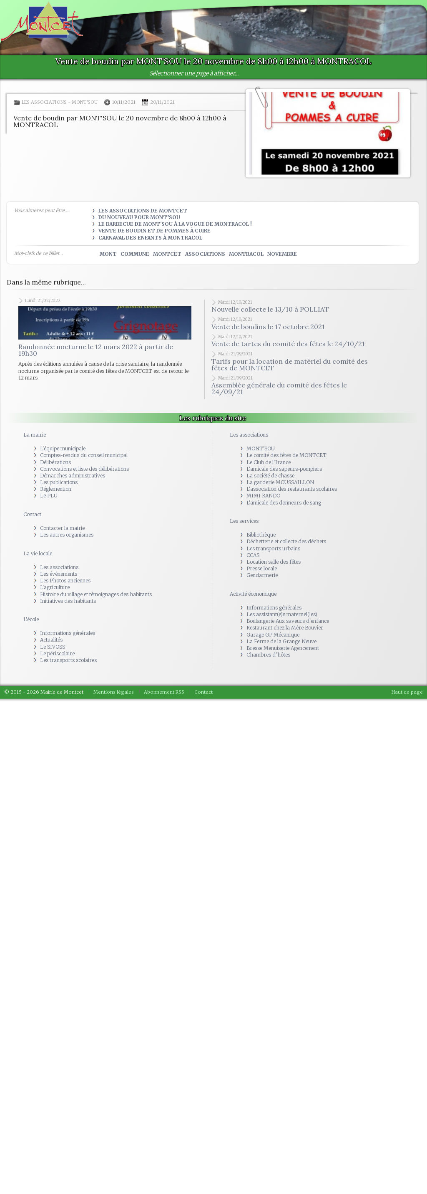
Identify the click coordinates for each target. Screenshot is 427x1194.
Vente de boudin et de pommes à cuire (154, 230)
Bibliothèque (261, 535)
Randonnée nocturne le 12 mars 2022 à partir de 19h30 (95, 349)
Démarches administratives (72, 475)
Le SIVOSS (52, 647)
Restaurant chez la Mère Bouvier (284, 627)
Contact (32, 514)
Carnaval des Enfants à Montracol (150, 238)
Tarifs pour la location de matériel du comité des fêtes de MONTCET (289, 364)
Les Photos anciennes (65, 580)
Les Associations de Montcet (142, 210)
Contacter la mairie (62, 528)
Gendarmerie (262, 575)
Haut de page (407, 692)
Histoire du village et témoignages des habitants (96, 594)
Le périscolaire (57, 653)
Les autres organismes (66, 535)
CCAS (252, 555)
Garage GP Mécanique (272, 635)
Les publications (59, 482)
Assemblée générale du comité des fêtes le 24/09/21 (279, 388)
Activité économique (253, 594)
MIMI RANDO (263, 495)
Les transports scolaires (68, 660)
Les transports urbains (273, 548)
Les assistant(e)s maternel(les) (281, 614)
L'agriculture (55, 587)
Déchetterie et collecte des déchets (286, 541)
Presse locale (261, 568)
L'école (31, 619)
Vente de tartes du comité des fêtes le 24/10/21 (288, 344)
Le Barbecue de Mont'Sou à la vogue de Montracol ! (175, 224)
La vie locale (37, 553)
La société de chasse (270, 475)
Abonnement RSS (164, 692)
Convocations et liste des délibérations (84, 469)
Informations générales (67, 633)
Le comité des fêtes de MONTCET (286, 455)
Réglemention (55, 489)
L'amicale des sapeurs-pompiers (284, 469)
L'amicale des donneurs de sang (283, 503)
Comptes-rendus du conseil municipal (84, 455)
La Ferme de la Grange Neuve (281, 641)
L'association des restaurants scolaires (291, 489)
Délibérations (55, 462)
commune (135, 254)
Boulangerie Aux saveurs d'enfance (287, 621)
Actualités (51, 640)
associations (205, 254)
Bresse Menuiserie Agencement (282, 648)
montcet (167, 254)
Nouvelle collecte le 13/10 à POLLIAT (270, 309)
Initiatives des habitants (68, 601)
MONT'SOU (85, 102)
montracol (246, 254)
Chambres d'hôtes (268, 655)
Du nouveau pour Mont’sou (139, 217)
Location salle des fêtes (273, 562)
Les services (244, 521)
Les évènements (58, 574)
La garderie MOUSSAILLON (280, 482)
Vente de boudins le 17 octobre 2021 (268, 326)
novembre (282, 254)
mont (108, 254)
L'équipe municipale (62, 448)
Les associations (44, 102)
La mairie (34, 435)
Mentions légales (113, 692)
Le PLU (49, 495)
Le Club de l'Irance (268, 462)
